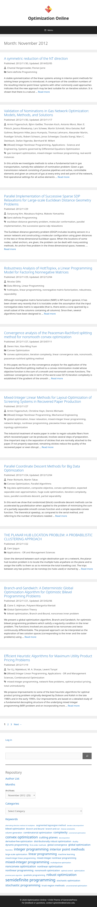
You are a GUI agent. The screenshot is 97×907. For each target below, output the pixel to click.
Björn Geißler (36, 124)
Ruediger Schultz (13, 136)
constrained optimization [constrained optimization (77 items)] (77, 833)
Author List (12, 778)
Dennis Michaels (54, 410)
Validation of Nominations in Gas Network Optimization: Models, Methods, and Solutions (46, 113)
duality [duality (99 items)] (75, 841)
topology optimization (16, 427)
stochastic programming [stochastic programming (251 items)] (22, 885)
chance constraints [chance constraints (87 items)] (68, 829)
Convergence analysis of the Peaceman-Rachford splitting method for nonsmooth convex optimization (48, 334)
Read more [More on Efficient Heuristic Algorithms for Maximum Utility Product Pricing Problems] (74, 705)
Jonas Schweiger (49, 136)
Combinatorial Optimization (29, 677)
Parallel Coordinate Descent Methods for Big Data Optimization (42, 468)
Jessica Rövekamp (22, 128)
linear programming (30, 289)
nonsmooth (85, 354)
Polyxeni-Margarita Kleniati (41, 605)
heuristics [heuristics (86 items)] (9, 850)
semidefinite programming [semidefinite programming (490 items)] (30, 880)
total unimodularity (14, 685)
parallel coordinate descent (25, 496)
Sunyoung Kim (15, 213)
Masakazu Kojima (33, 213)
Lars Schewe (40, 128)
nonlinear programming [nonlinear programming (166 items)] (19, 870)
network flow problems (51, 681)
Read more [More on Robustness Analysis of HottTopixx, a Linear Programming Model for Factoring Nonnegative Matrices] (50, 313)
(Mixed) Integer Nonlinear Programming (29, 144)
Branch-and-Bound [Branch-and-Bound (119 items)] (35, 828)
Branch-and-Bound (39, 613)
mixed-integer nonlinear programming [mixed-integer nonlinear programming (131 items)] (56, 858)
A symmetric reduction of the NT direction (36, 58)
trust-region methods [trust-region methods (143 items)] (53, 885)
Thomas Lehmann (58, 132)
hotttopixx (12, 289)
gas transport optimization (21, 153)
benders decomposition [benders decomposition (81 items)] (75, 825)
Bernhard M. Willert (44, 140)
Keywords (11, 819)
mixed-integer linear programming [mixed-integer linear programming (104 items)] (20, 858)
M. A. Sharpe (34, 669)
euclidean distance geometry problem (27, 221)
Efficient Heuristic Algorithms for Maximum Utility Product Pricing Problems (48, 658)
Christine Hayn (37, 410)
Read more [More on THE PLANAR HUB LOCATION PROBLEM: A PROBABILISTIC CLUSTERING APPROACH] (87, 568)
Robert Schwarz (31, 136)
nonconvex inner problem (65, 613)
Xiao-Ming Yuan (28, 346)
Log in (8, 739)
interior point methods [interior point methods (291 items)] (67, 849)
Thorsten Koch (52, 124)
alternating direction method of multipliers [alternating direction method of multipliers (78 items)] (20, 825)
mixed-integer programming (22, 681)
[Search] (87, 756)
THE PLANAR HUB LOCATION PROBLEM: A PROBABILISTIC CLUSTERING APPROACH (48, 537)
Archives (9, 790)
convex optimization (18, 354)
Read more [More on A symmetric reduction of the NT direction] (44, 91)
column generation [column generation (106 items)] (13, 832)
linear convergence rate (65, 354)
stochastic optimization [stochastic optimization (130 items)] (68, 880)
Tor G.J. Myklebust (16, 669)
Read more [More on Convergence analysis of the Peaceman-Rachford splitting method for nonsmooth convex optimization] (57, 378)
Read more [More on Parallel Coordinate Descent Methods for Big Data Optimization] (61, 515)
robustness (85, 289)
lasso (7, 496)
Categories (12, 803)
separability (10, 293)
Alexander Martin (78, 132)
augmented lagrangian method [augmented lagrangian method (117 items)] (51, 825)
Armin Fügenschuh (17, 124)
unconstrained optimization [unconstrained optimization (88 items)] (76, 886)
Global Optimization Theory (22, 609)
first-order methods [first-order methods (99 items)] (38, 845)
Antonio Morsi (68, 124)
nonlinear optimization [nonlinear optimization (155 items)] (50, 866)
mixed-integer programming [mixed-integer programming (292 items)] (27, 862)
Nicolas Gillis (14, 281)
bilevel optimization (17, 613)
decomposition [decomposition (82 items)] (64, 838)
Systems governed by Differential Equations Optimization (49, 148)
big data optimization (18, 487)
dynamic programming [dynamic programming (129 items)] (16, 844)
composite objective (42, 487)
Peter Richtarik (15, 479)
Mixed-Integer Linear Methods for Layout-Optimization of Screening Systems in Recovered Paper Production (48, 399)
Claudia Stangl (67, 136)
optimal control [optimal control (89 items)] (67, 871)
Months (10, 784)
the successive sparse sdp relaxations (43, 225)
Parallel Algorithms (41, 483)
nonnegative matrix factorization (60, 289)
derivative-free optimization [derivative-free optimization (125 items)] (19, 841)
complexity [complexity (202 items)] (60, 832)
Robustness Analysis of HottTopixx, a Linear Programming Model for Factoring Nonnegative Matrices (48, 270)
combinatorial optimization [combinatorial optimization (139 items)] (38, 832)
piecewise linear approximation (66, 423)
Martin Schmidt (56, 128)
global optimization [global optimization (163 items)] (79, 844)
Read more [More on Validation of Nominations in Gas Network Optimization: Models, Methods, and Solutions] (63, 176)
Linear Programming (33, 285)
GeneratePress (70, 899)
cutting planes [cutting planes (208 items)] (48, 837)
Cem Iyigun (13, 548)
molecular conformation (62, 221)
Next (18, 724)
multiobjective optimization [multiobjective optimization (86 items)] (61, 862)
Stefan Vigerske (24, 140)
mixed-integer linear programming (67, 419)
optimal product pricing (78, 681)
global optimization (17, 419)
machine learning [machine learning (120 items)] (66, 854)
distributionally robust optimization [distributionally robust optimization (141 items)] (52, 841)
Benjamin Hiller (22, 132)
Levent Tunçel (50, 669)
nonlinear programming (35, 423)
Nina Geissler (73, 128)
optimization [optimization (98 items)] (79, 870)
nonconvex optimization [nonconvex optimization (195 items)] (20, 866)
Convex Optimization (18, 350)
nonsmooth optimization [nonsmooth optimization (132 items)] (47, 870)
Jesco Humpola (39, 132)
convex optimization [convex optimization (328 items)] (21, 837)
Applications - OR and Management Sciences (31, 552)
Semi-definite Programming (22, 71)
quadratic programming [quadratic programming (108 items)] (34, 875)
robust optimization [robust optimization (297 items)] (61, 874)
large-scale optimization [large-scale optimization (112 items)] (16, 854)
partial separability (51, 496)
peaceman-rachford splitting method (24, 358)
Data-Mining (14, 285)
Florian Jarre (38, 67)
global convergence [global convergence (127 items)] (57, 844)
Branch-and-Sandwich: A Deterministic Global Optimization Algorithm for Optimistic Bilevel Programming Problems (38, 592)
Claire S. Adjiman (16, 605)
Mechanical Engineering (65, 414)
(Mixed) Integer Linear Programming (27, 673)
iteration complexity (40, 354)
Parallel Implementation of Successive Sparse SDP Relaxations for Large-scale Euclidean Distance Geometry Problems (47, 200)
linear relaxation (38, 419)
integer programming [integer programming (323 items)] (31, 849)
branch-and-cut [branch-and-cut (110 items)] (53, 828)
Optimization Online (48, 18)
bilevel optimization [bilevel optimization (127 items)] (15, 828)
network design (12, 423)
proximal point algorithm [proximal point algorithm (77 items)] (13, 875)
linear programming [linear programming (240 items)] (43, 854)
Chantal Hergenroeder (19, 67)
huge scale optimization (50, 491)
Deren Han (13, 346)
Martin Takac (31, 479)
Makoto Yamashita (54, 213)
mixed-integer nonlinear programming (58, 153)
